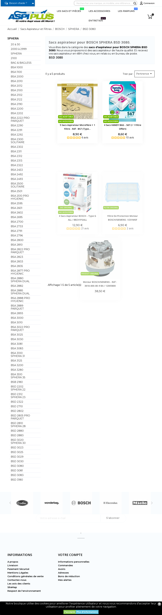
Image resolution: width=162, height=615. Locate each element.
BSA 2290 (17, 125)
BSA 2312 (16, 156)
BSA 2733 (17, 226)
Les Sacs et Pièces (70, 10)
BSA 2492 (17, 174)
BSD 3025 (17, 452)
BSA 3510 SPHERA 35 (18, 376)
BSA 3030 (17, 339)
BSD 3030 (17, 461)
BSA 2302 (17, 146)
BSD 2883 (17, 435)
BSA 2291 (16, 130)
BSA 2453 (17, 169)
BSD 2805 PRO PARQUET (20, 417)
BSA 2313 (16, 160)
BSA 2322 (17, 165)
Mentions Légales (17, 572)
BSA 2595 (17, 203)
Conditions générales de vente (25, 576)
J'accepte (69, 612)
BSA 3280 (17, 369)
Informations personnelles (73, 561)
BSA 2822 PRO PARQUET (20, 251)
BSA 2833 (17, 261)
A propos (12, 561)
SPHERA (13, 38)
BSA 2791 (16, 230)
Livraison (12, 565)
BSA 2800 (17, 240)
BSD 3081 (17, 470)
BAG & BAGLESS (21, 62)
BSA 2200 (17, 108)
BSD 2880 (17, 430)
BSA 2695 (17, 217)
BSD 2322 (17, 401)
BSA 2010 (17, 81)
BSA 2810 (17, 244)
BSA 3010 (17, 322)
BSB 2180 (17, 382)
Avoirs (61, 569)
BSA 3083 (17, 348)
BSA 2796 (17, 235)
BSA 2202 (17, 113)
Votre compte (70, 555)
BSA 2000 (17, 76)
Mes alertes (65, 580)
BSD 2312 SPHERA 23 (18, 396)
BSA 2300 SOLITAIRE (18, 141)
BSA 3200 (17, 365)
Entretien (97, 19)
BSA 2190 (16, 104)
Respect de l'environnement (24, 591)
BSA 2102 (16, 94)
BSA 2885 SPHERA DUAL (20, 292)
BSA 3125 (16, 360)
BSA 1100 (16, 71)
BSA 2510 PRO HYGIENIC (20, 197)
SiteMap (12, 587)
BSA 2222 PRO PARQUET (20, 119)
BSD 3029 (17, 456)
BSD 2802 (17, 410)
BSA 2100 (17, 90)
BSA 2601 (16, 207)
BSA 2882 (17, 285)
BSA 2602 (17, 212)
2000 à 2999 (19, 49)
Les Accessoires (99, 11)
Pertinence (144, 74)
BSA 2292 (17, 134)
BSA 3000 (17, 317)
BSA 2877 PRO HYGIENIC (20, 272)
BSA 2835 (17, 266)
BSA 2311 (16, 151)
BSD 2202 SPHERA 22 (18, 388)
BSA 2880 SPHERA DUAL (20, 280)
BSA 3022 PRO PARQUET (20, 329)
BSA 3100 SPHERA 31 (18, 355)
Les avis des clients (18, 583)
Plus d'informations (87, 612)
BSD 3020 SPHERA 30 (18, 441)
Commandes (65, 565)
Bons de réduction (69, 576)
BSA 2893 (17, 313)
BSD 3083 (17, 475)
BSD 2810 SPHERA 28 (18, 425)
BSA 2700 (17, 221)
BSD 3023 (17, 447)
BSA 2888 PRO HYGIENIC (20, 300)
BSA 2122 (16, 99)
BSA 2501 (16, 191)
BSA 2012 (16, 85)
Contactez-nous (16, 580)
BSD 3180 (17, 479)
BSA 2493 (17, 179)
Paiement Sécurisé (18, 569)
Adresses (63, 572)
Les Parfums (128, 10)
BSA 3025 (17, 334)
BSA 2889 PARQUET (17, 307)
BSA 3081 (17, 343)
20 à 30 (15, 44)
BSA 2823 (17, 256)
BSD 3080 (17, 465)
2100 (14, 58)
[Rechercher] (105, 3)
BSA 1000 (17, 67)
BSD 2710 (17, 406)
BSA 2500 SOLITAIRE (18, 185)
